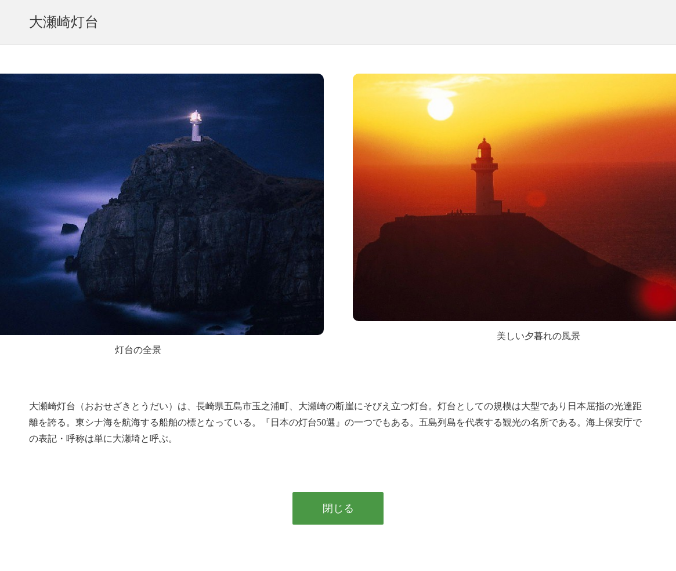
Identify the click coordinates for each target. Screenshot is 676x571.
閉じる (338, 508)
